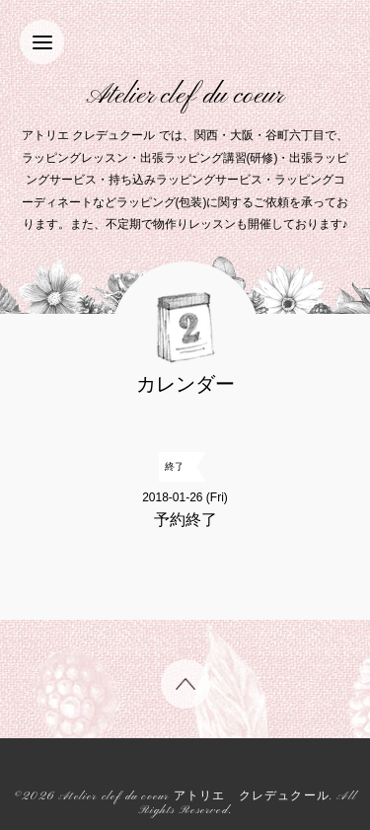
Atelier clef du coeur (185, 96)
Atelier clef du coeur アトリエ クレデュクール (194, 797)
